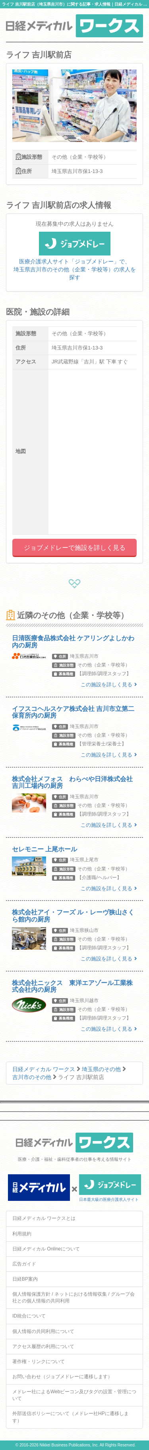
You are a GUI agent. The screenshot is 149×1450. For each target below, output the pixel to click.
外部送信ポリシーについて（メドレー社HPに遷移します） (70, 1417)
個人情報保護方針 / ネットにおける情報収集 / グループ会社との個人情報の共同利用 (73, 1297)
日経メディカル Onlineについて (46, 1249)
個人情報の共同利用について (43, 1331)
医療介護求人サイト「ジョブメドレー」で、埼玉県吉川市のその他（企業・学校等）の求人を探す (75, 260)
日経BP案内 (25, 1279)
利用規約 (21, 1234)
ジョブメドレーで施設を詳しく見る (75, 547)
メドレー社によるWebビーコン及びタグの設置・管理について (74, 1395)
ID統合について (29, 1316)
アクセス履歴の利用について (43, 1346)
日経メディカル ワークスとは (43, 1218)
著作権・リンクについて (38, 1361)
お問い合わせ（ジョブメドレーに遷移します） (62, 1376)
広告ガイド (24, 1264)
